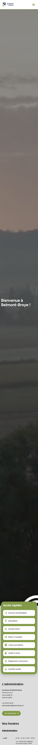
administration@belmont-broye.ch (13, 705)
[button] (33, 4)
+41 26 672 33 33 (7, 703)
